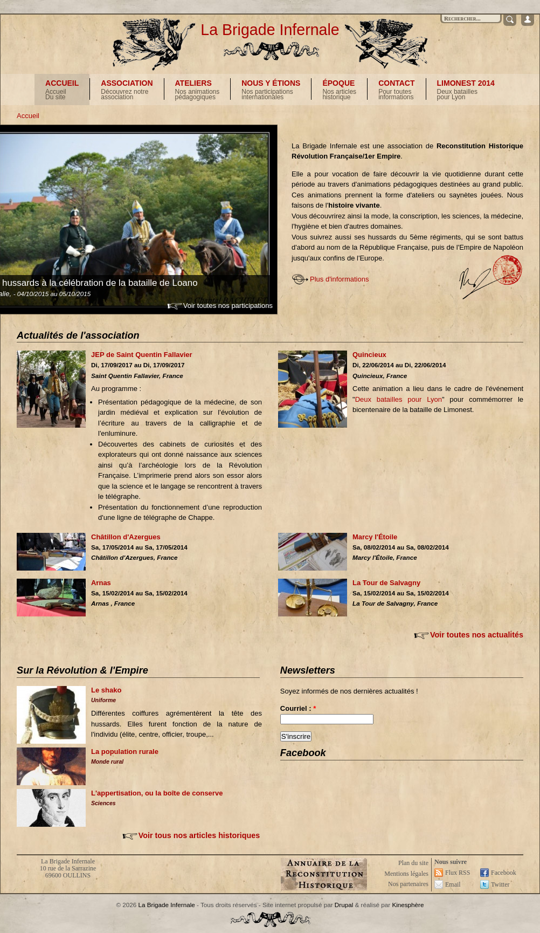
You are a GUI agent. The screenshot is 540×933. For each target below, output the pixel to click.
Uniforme (103, 700)
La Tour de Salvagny (386, 583)
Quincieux (369, 355)
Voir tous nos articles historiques (199, 835)
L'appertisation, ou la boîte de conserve (157, 793)
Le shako (106, 690)
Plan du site (413, 863)
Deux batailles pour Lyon (398, 399)
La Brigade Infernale (270, 29)
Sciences (103, 803)
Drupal (344, 904)
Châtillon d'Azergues (126, 537)
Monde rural (107, 761)
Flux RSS (457, 872)
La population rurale (124, 751)
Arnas (101, 583)
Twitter (500, 884)
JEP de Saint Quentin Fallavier (141, 355)
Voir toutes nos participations (228, 305)
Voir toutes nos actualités (476, 634)
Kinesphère (408, 904)
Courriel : (298, 708)
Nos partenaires (408, 884)
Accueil (28, 116)
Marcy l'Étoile (374, 537)
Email (453, 884)
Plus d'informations (339, 279)
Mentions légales (406, 873)
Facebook (503, 872)
